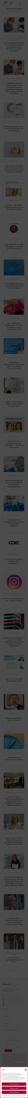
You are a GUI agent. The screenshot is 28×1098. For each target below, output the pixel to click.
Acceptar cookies (14, 1084)
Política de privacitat (16, 1095)
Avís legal (24, 1095)
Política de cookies (6, 1095)
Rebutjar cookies (14, 1088)
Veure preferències (14, 1092)
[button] (25, 1069)
